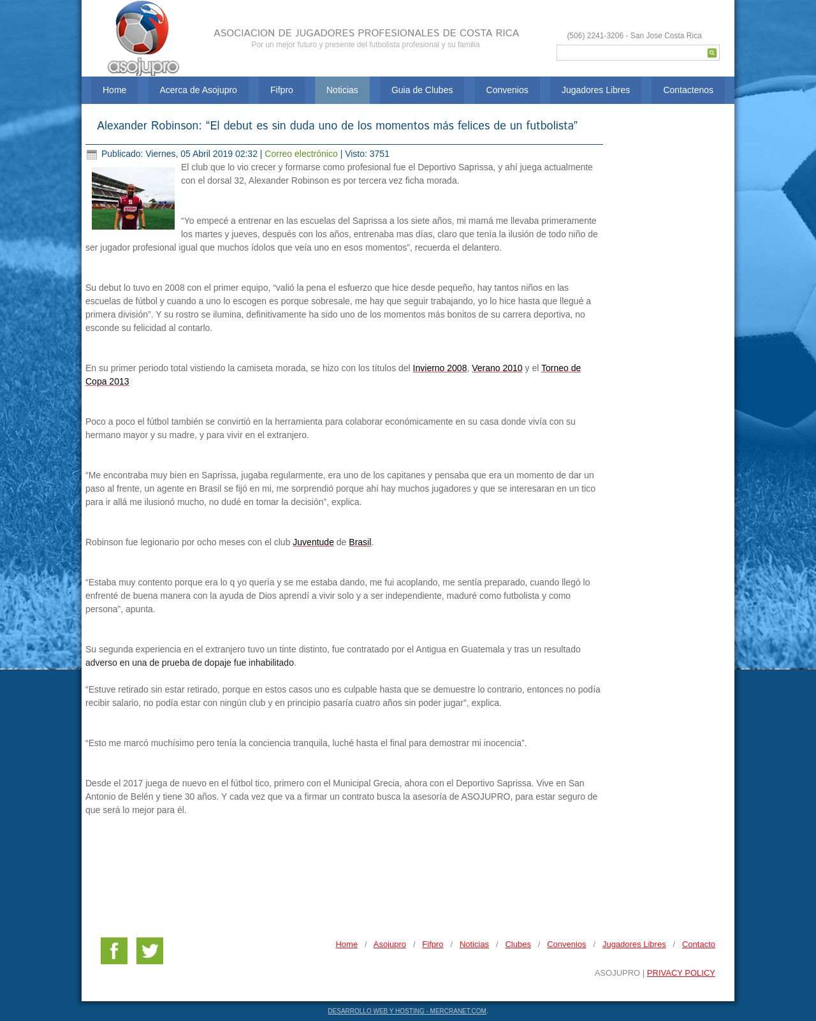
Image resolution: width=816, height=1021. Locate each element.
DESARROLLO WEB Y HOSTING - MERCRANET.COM (407, 1011)
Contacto (698, 944)
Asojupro (390, 944)
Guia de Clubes (422, 90)
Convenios (507, 90)
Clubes (517, 944)
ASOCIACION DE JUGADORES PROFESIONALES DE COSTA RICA (366, 33)
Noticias (342, 90)
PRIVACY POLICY (681, 973)
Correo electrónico (302, 154)
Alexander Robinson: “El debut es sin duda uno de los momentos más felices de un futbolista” (337, 126)
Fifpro (281, 90)
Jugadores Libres (596, 90)
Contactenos (688, 90)
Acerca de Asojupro (198, 90)
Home (114, 90)
